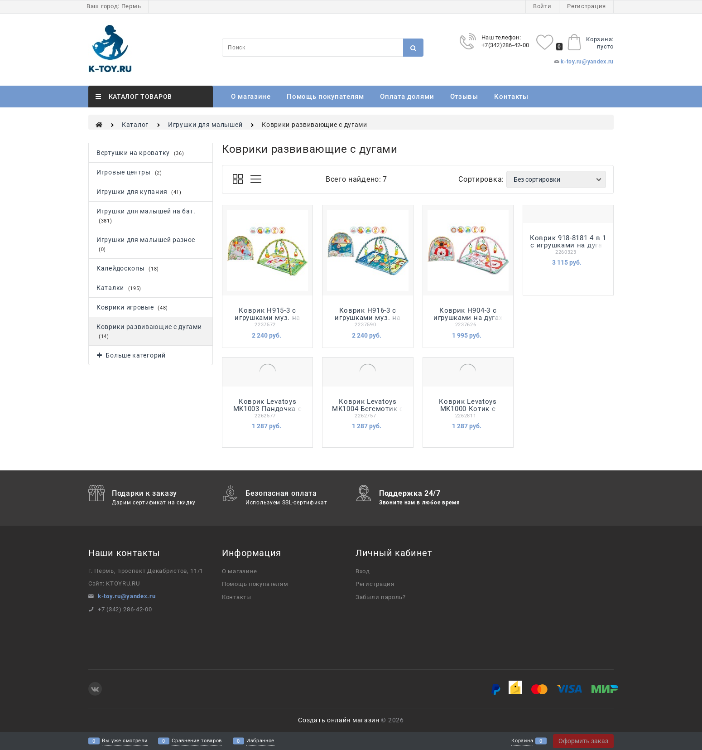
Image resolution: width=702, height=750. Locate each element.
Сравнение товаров (197, 741)
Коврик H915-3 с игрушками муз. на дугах (267, 317)
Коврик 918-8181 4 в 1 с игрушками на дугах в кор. (568, 245)
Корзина (522, 741)
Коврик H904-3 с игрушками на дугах (468, 314)
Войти (542, 6)
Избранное (260, 741)
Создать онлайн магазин (338, 720)
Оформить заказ (583, 741)
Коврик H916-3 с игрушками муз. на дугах (367, 317)
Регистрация (586, 6)
